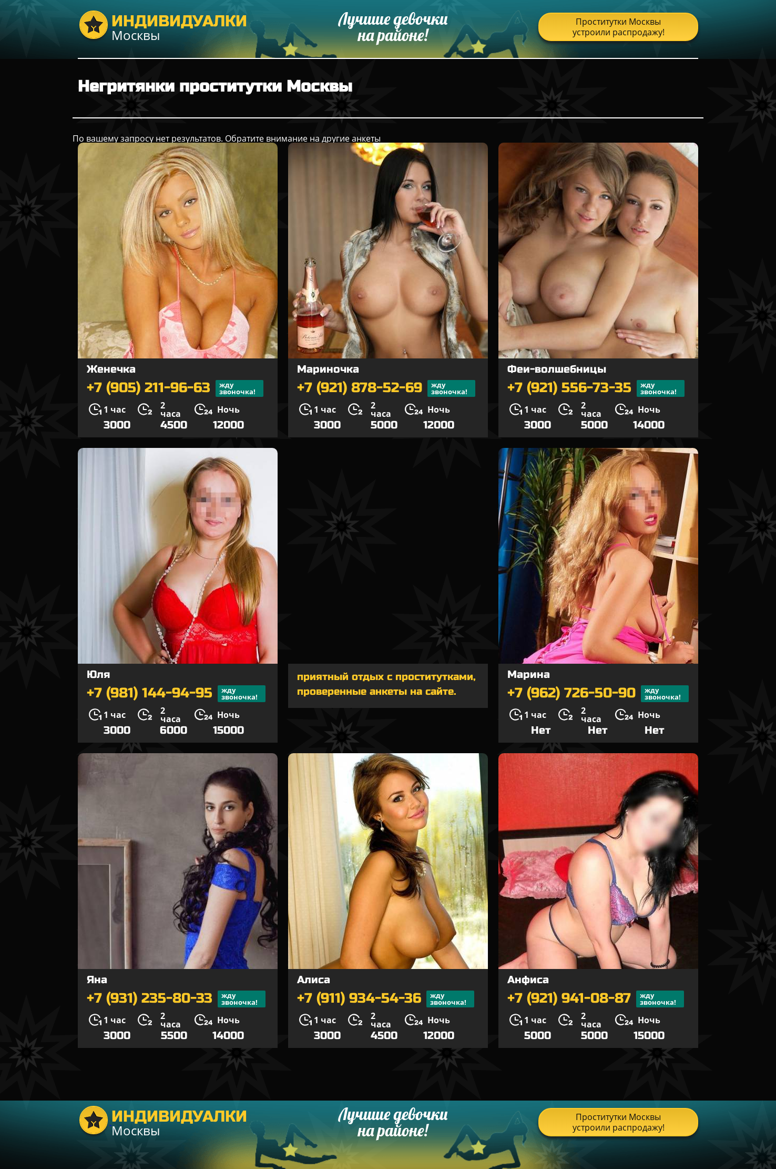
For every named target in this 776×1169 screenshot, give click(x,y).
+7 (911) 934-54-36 (385, 999)
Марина (528, 674)
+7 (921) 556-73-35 (596, 388)
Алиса (313, 979)
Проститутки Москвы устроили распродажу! (619, 27)
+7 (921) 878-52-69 (386, 388)
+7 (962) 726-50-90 (598, 693)
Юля (98, 674)
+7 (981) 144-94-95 (176, 693)
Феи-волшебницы (556, 369)
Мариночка (328, 369)
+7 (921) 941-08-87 (595, 999)
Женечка (111, 369)
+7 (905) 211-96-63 (175, 388)
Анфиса (528, 979)
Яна (97, 979)
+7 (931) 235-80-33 (176, 999)
